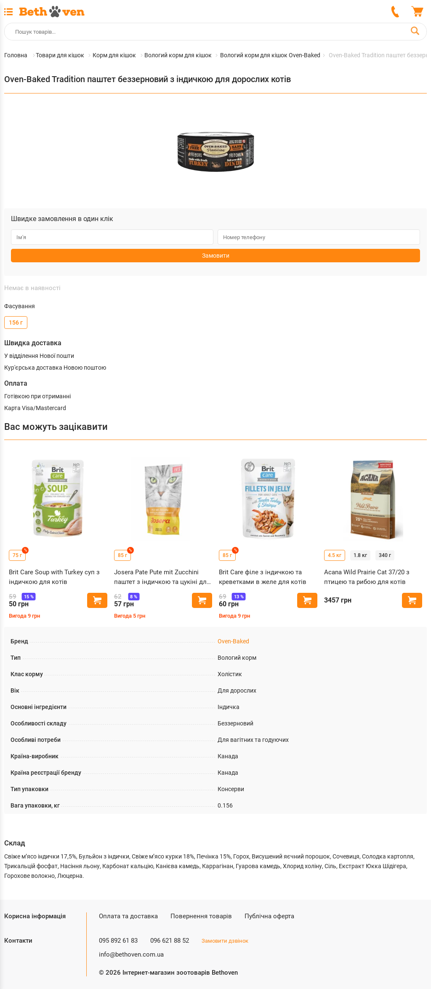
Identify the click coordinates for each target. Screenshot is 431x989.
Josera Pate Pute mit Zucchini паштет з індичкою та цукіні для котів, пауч (162, 577)
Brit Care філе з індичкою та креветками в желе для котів (262, 577)
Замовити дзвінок (225, 941)
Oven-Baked (233, 641)
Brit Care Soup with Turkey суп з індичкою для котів (54, 577)
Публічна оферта (269, 916)
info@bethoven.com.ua (131, 954)
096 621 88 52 (169, 940)
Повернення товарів (201, 916)
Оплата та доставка (128, 916)
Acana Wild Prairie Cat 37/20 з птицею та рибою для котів (367, 577)
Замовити (215, 255)
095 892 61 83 (118, 940)
